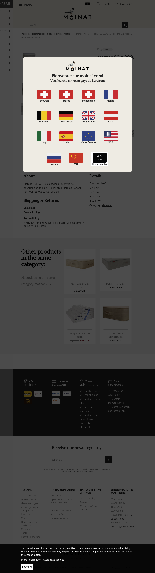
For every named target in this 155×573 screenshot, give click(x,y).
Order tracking (88, 498)
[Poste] (29, 392)
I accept (27, 567)
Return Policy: (32, 218)
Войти (107, 4)
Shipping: (29, 207)
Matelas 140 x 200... (116, 284)
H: (90, 192)
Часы (24, 533)
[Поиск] (77, 25)
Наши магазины (59, 518)
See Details (40, 225)
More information (31, 559)
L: (90, 187)
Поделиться (108, 162)
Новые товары (28, 499)
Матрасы (107, 205)
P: (90, 196)
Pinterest (120, 162)
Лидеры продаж (30, 503)
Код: (91, 201)
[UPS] (29, 400)
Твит (113, 162)
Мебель (25, 529)
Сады (24, 518)
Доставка (56, 495)
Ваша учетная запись (90, 491)
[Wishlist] (97, 4)
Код (99, 49)
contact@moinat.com (122, 526)
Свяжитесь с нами (61, 510)
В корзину (115, 133)
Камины (25, 514)
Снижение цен (29, 495)
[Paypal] (57, 392)
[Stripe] (67, 392)
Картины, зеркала (31, 537)
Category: (95, 205)
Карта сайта (57, 514)
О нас (54, 506)
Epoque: (102, 115)
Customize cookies (53, 559)
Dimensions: (104, 122)
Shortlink (126, 162)
